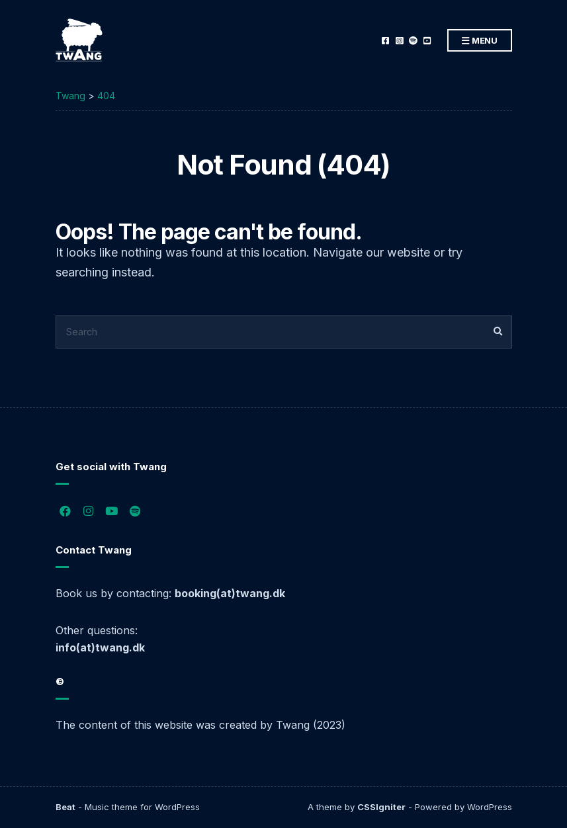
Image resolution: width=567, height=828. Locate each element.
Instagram (399, 40)
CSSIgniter (381, 807)
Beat (65, 807)
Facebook (385, 40)
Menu (480, 41)
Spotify (413, 40)
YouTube (427, 40)
